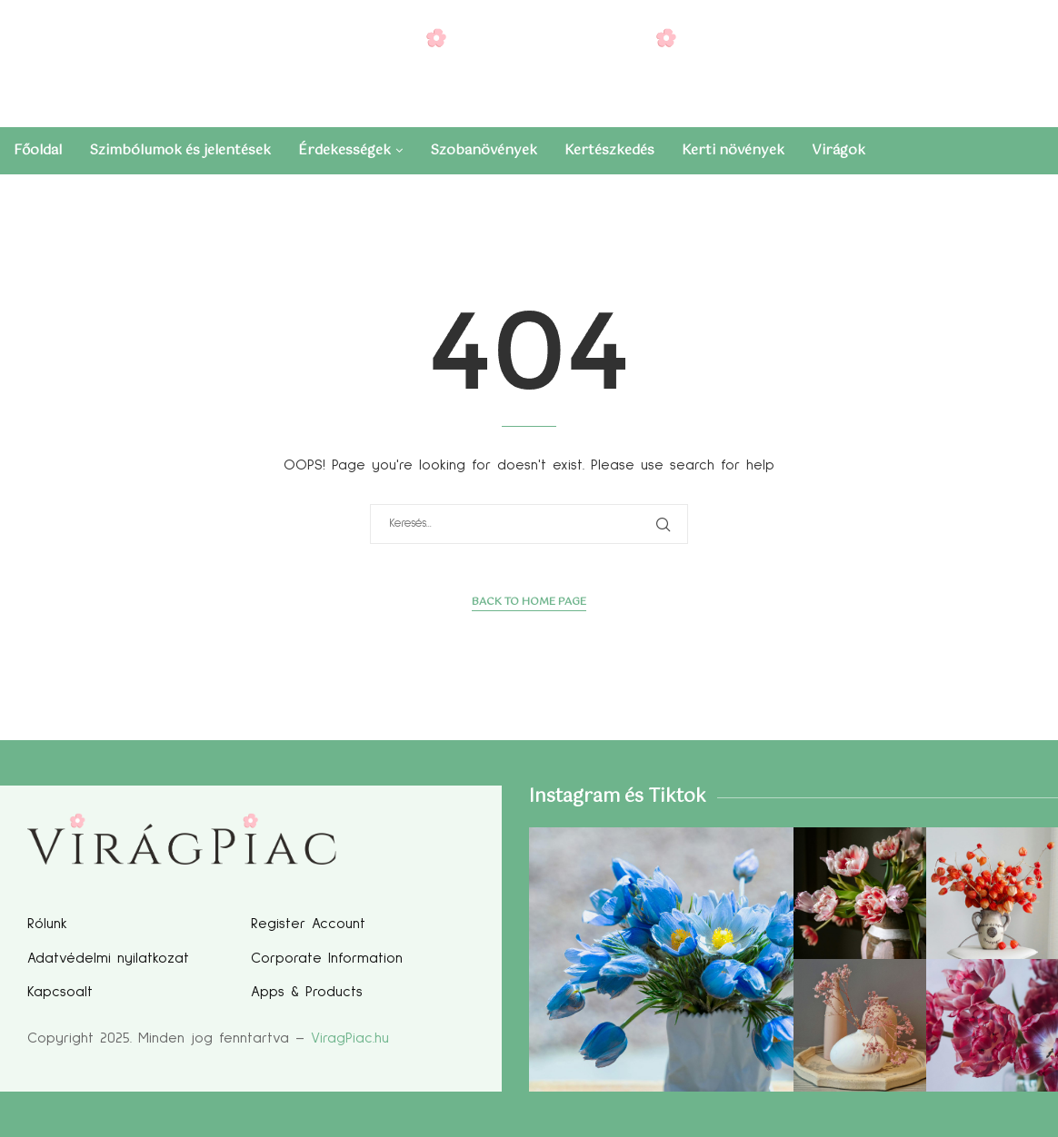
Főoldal (38, 150)
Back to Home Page (529, 602)
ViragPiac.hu (350, 1038)
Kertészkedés (609, 150)
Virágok (838, 150)
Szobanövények (483, 150)
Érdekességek (344, 150)
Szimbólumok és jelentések (180, 150)
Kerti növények (733, 150)
